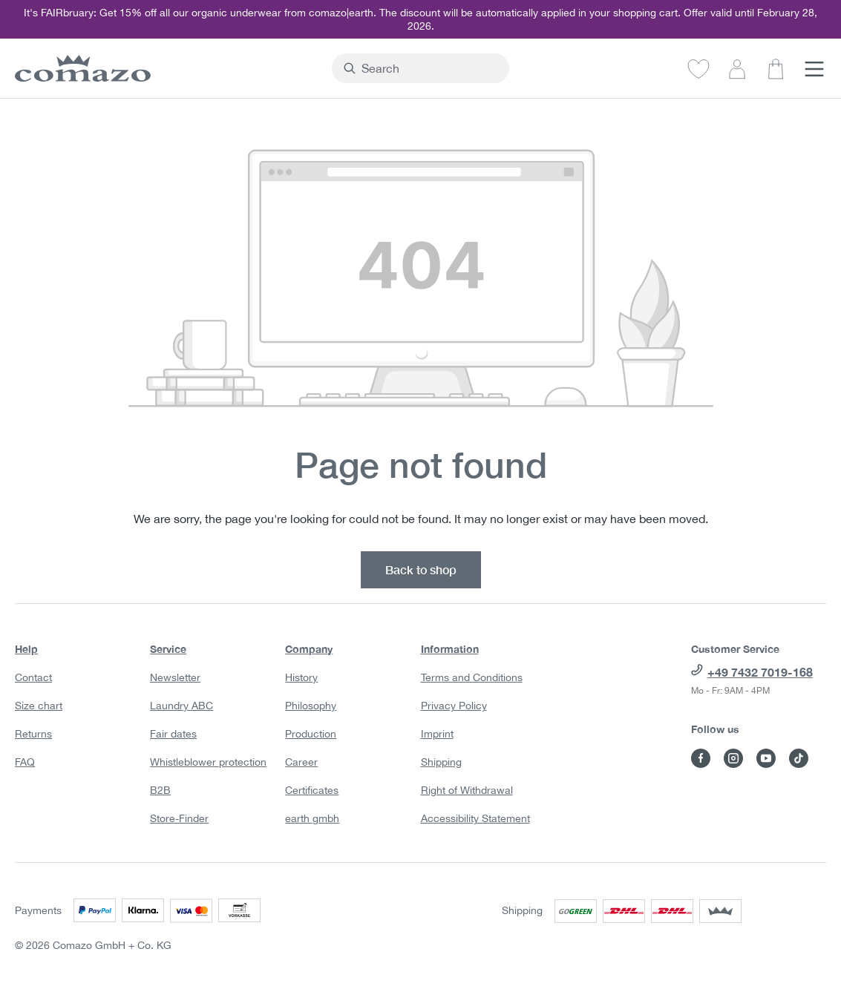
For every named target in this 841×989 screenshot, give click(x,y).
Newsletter (175, 677)
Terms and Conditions (472, 677)
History (301, 677)
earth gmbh (312, 818)
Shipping (441, 762)
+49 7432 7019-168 (760, 672)
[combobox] (429, 68)
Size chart (38, 706)
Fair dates (173, 734)
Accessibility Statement (475, 818)
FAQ (25, 762)
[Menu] (814, 68)
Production (310, 734)
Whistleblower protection (208, 762)
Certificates (311, 790)
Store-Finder (179, 818)
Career (301, 762)
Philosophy (310, 706)
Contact (33, 677)
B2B (160, 790)
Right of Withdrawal (467, 790)
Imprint (437, 734)
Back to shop (421, 569)
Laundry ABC (181, 706)
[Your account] (737, 68)
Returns (33, 734)
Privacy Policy (454, 706)
